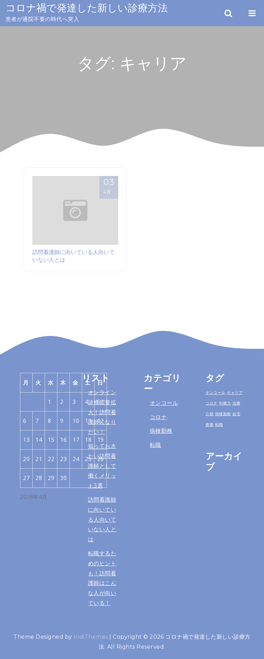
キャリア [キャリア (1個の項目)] (235, 392)
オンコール (164, 403)
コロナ (158, 417)
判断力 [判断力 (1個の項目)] (225, 403)
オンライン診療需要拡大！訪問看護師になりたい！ (102, 412)
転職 (155, 445)
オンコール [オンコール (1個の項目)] (215, 392)
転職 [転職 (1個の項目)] (219, 424)
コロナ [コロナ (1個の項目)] (211, 403)
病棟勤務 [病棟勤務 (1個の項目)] (223, 413)
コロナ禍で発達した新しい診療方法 (87, 8)
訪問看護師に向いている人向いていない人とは (102, 519)
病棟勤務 (161, 431)
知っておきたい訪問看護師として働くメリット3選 (102, 466)
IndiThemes (91, 637)
